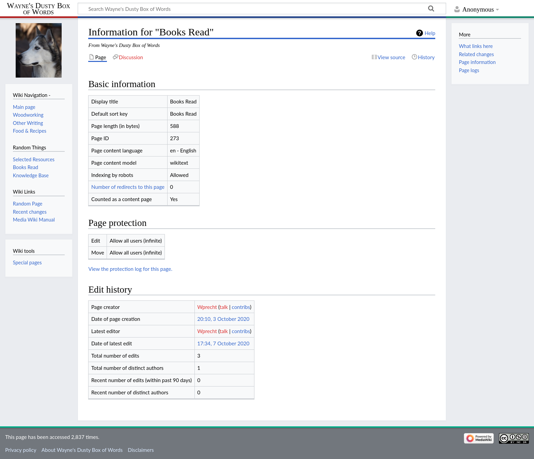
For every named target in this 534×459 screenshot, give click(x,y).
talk (224, 307)
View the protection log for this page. (130, 269)
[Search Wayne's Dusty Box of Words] (262, 8)
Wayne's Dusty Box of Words (38, 9)
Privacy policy (20, 450)
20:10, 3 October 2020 (223, 319)
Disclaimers (141, 450)
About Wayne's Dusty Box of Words (82, 450)
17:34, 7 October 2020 (223, 343)
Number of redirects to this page (127, 187)
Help (430, 33)
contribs (241, 307)
